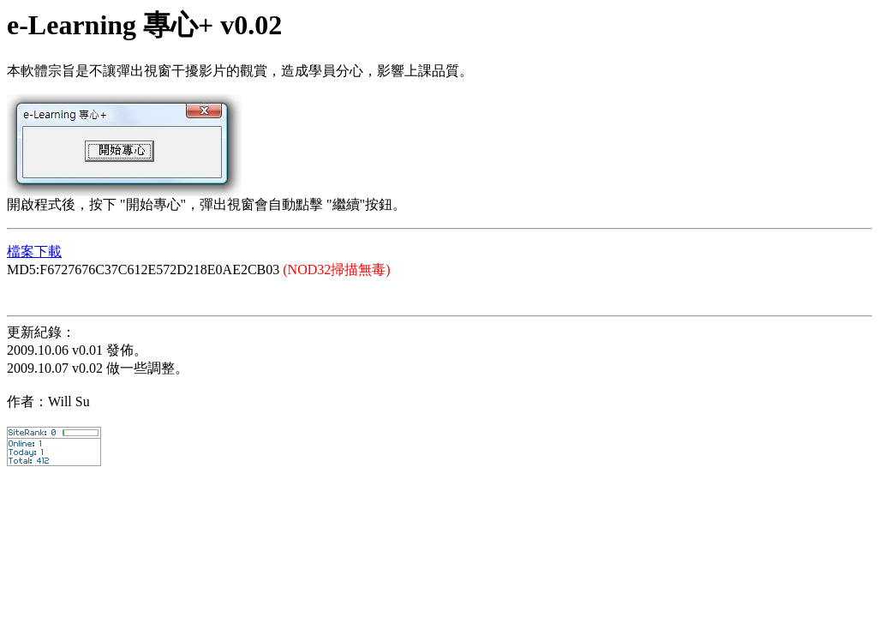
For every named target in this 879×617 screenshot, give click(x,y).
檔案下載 (34, 251)
